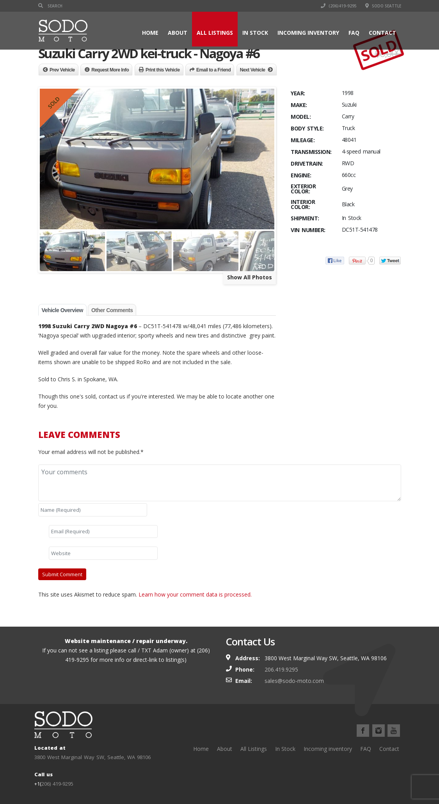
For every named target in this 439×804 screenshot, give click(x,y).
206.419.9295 (281, 669)
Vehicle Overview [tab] (62, 310)
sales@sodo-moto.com (294, 680)
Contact (382, 32)
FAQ (353, 32)
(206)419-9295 (339, 6)
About (177, 32)
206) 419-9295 (57, 783)
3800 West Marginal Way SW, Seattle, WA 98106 (92, 757)
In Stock (255, 32)
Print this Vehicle (163, 70)
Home (150, 32)
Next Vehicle (252, 70)
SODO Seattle (383, 6)
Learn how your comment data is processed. (195, 594)
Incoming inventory (308, 32)
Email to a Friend (213, 70)
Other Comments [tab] (112, 310)
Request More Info (110, 70)
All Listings (215, 32)
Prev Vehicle (62, 70)
